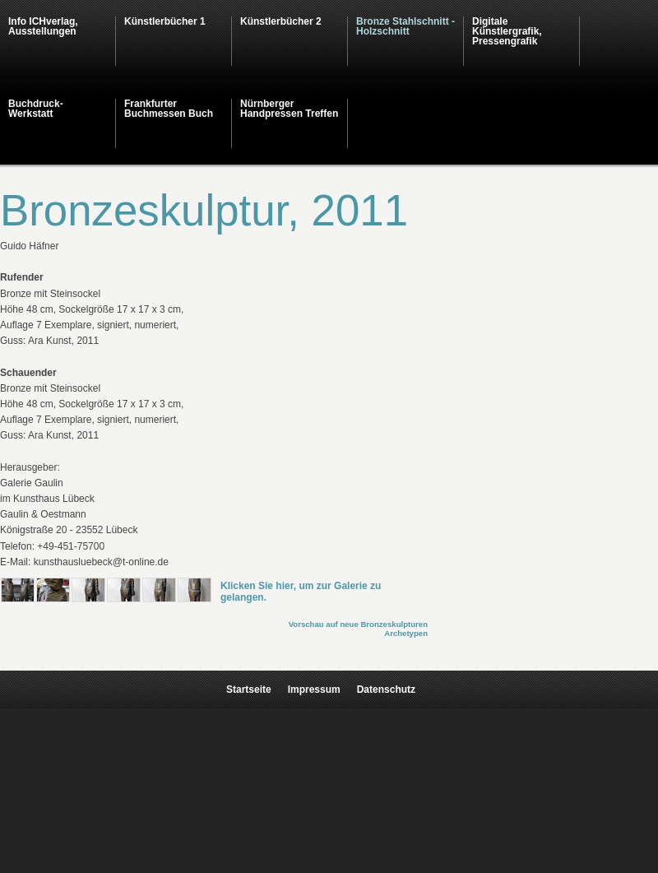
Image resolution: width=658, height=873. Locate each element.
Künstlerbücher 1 (165, 21)
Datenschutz (386, 689)
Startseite (248, 689)
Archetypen (406, 633)
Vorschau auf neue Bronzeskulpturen (358, 624)
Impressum (314, 689)
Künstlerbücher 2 (281, 21)
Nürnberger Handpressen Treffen (289, 108)
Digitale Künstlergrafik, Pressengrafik (507, 31)
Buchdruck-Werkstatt (35, 108)
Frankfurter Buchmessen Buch (168, 108)
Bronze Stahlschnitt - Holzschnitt (405, 26)
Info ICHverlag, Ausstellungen (43, 26)
